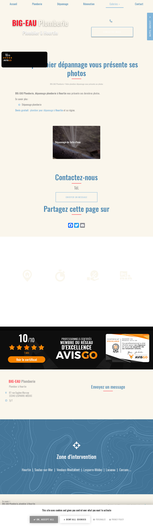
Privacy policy (116, 519)
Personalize (99, 519)
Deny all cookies (75, 519)
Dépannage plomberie (31, 104)
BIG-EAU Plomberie (57, 84)
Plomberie (37, 4)
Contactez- (112, 31)
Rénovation (88, 4)
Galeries (115, 4)
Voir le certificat (26, 359)
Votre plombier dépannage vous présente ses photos (84, 84)
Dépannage (62, 4)
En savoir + (6, 501)
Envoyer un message (76, 197)
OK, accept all (43, 519)
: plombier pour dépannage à (39, 110)
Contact (139, 4)
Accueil (13, 4)
